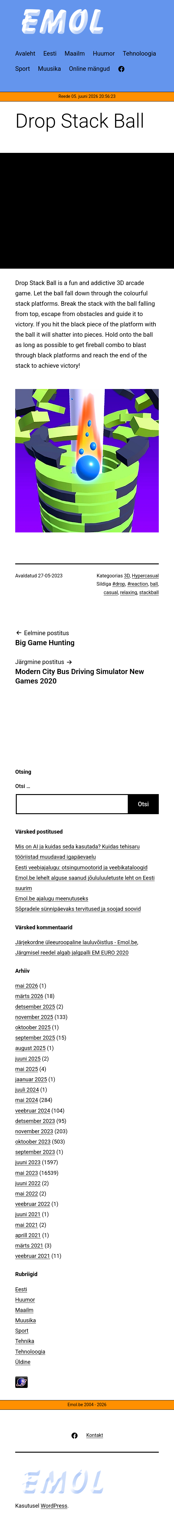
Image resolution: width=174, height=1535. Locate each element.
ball (154, 584)
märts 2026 (29, 996)
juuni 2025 (27, 1058)
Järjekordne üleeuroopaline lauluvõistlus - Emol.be (76, 942)
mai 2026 (26, 986)
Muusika (25, 1320)
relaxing (128, 592)
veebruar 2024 (32, 1110)
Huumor (25, 1299)
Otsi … (22, 786)
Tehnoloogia (30, 1351)
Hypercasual (145, 576)
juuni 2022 (27, 1183)
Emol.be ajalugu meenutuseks (51, 898)
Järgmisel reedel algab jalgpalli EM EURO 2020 (72, 952)
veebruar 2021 (32, 1256)
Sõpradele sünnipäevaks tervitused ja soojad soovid (78, 909)
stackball (149, 592)
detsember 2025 (35, 1006)
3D (127, 576)
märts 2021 (29, 1245)
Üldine (22, 1362)
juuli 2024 (27, 1089)
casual (111, 592)
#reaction (137, 584)
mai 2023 (26, 1173)
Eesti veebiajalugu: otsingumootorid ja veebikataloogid (81, 867)
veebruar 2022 (32, 1204)
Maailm (24, 1310)
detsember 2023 (35, 1121)
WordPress (54, 1505)
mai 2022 (26, 1193)
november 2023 (34, 1131)
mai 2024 (26, 1100)
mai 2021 (26, 1225)
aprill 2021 (28, 1235)
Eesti (21, 1289)
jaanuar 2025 (31, 1079)
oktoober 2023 (32, 1141)
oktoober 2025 (32, 1027)
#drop (118, 584)
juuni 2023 (27, 1162)
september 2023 (35, 1152)
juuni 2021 (27, 1214)
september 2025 (35, 1037)
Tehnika (24, 1341)
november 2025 (34, 1017)
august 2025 (30, 1048)
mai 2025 (26, 1069)
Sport (22, 1330)
